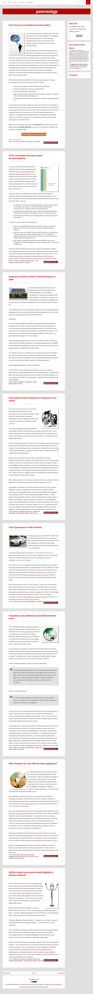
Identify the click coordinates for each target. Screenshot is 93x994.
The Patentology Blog (11, 984)
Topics (15, 2)
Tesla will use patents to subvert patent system (35, 575)
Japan (20, 383)
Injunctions (13, 383)
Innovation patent (27, 260)
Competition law (19, 747)
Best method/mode (27, 854)
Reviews (37, 141)
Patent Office (33, 856)
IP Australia (39, 782)
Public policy (19, 262)
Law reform (30, 747)
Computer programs (16, 960)
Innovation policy (27, 141)
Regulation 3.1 (34, 801)
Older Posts (61, 973)
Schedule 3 (15, 804)
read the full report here (75, 68)
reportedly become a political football (34, 597)
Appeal (15, 511)
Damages (29, 382)
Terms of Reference (31, 50)
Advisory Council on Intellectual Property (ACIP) (22, 169)
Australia (16, 141)
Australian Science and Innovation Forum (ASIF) (42, 33)
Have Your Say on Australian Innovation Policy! (29, 25)
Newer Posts (6, 973)
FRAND (35, 382)
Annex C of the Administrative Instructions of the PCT (42, 840)
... (36, 28)
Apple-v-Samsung (19, 382)
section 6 (43, 850)
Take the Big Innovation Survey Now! (33, 134)
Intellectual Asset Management (24, 601)
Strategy (39, 601)
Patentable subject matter (26, 513)
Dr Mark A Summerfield (26, 984)
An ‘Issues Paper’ (14, 649)
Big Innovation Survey (41, 80)
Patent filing (23, 856)
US (37, 513)
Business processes (25, 511)
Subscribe (79, 36)
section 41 (52, 850)
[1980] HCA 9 (44, 208)
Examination (13, 856)
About (10, 2)
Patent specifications (16, 858)
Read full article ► (51, 143)
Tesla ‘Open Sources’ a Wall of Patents (25, 527)
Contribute (30, 2)
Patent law (39, 747)
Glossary (22, 2)
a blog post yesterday (36, 536)
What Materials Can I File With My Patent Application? (33, 763)
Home (4, 2)
